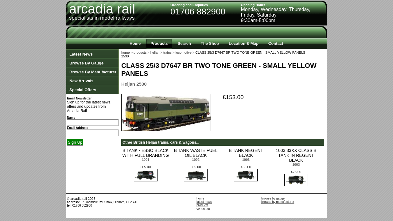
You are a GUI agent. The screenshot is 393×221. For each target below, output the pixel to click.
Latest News (81, 54)
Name (71, 117)
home (125, 52)
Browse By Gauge (86, 63)
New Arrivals (81, 81)
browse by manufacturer (277, 202)
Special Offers (82, 89)
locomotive (183, 52)
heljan (154, 52)
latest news (204, 202)
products (140, 52)
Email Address (77, 128)
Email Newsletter (79, 98)
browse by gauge (273, 198)
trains (167, 52)
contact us (203, 208)
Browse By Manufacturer (92, 72)
